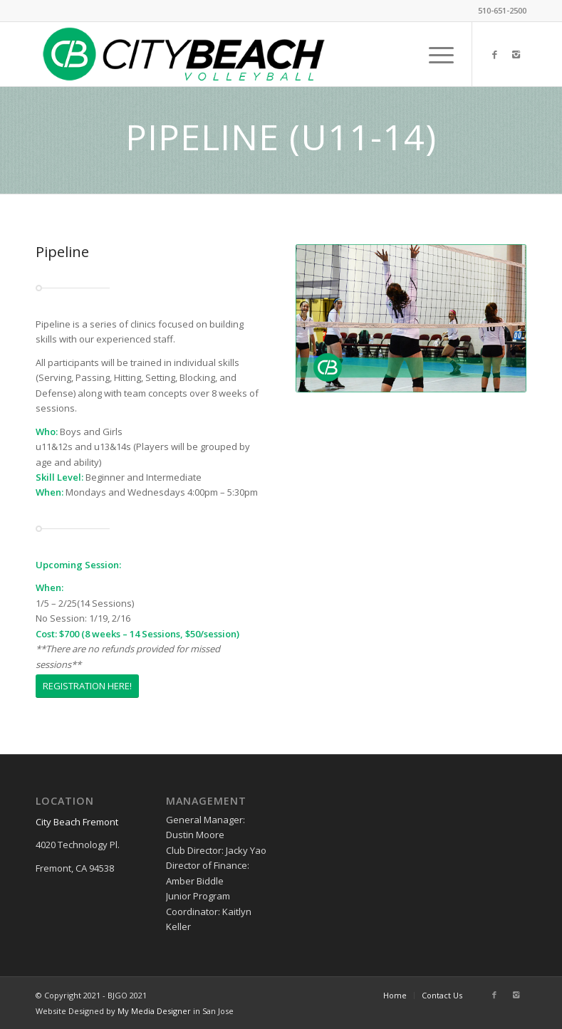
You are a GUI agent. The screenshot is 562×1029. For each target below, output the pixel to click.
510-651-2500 (502, 10)
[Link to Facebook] (494, 54)
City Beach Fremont (77, 821)
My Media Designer (154, 1011)
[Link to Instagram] (515, 54)
